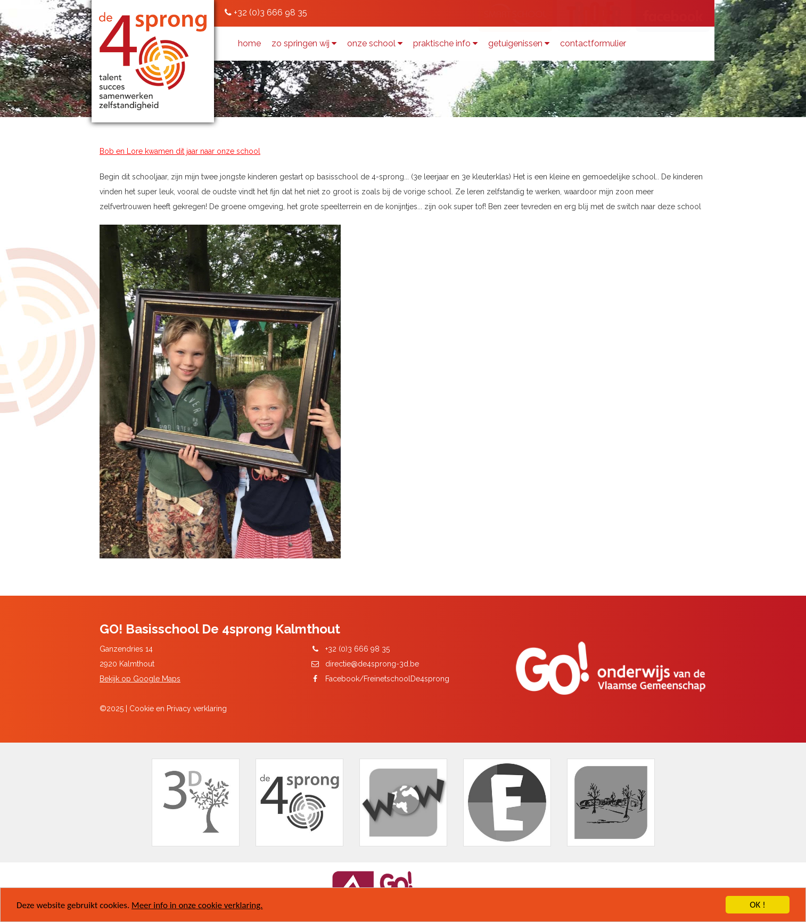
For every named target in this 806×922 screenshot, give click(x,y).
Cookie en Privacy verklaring (178, 708)
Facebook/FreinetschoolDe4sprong (387, 678)
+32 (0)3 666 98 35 (266, 12)
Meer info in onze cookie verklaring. (196, 905)
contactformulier (593, 43)
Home (249, 43)
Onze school (374, 43)
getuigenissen (518, 43)
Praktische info (445, 43)
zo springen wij (304, 43)
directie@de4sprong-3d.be (372, 664)
